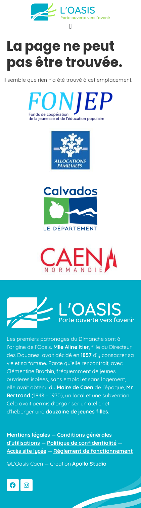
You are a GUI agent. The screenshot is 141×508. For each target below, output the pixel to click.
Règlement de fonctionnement (93, 450)
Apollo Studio (89, 463)
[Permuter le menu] (70, 26)
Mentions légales (28, 434)
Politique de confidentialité (81, 442)
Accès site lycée (26, 450)
